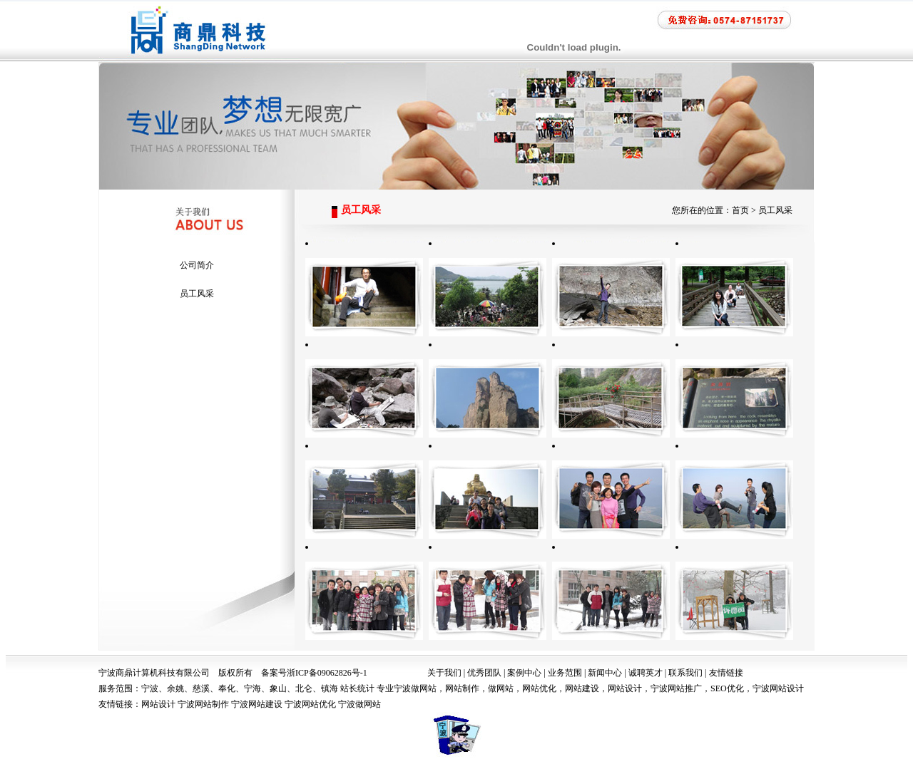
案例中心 (524, 673)
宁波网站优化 (310, 704)
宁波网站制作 (203, 704)
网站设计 (158, 704)
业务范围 (565, 673)
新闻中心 (605, 673)
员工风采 (197, 294)
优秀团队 (484, 673)
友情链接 (726, 673)
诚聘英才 (645, 673)
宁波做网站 (359, 704)
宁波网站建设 (256, 704)
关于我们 (444, 673)
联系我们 (685, 673)
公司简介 (197, 265)
